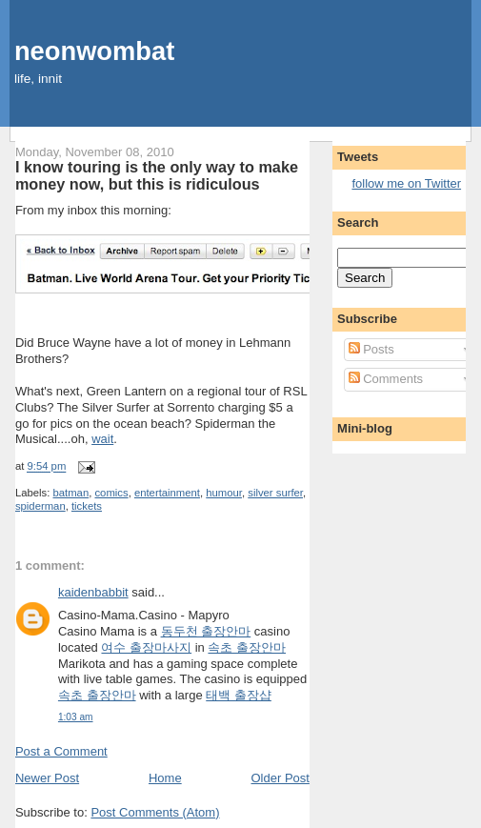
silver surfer (275, 492)
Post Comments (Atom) (154, 812)
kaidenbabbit (93, 592)
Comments (386, 379)
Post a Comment (61, 751)
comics (111, 492)
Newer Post (47, 778)
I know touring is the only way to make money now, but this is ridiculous (156, 175)
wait (102, 439)
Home (165, 778)
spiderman (40, 506)
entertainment (167, 492)
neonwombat (94, 51)
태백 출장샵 (238, 695)
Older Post (280, 778)
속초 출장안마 (247, 647)
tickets (86, 506)
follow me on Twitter (406, 183)
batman (71, 492)
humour (224, 492)
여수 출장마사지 (146, 647)
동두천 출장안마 (206, 631)
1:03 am (75, 717)
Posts (371, 349)
